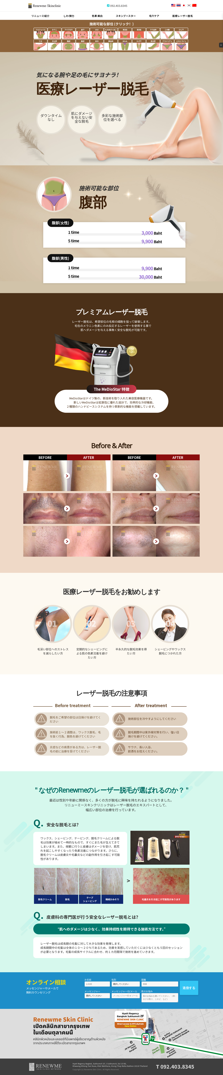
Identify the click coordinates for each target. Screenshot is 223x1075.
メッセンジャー (92, 991)
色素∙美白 (97, 16)
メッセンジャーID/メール (124, 991)
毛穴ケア (154, 16)
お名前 (87, 979)
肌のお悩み (147, 991)
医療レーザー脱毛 (182, 16)
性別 (114, 979)
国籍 (143, 979)
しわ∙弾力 (68, 16)
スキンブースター (126, 16)
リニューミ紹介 (40, 16)
